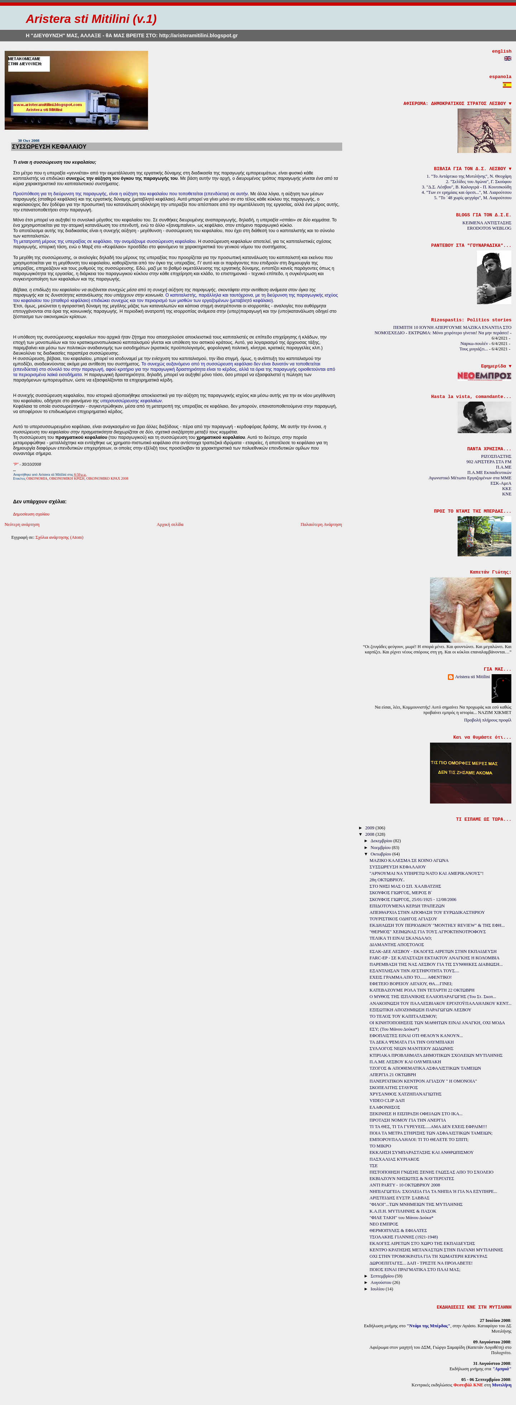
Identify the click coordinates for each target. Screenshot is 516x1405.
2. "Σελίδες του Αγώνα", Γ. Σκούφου (479, 181)
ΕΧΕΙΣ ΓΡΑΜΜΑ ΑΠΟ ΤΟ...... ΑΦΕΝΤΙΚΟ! (410, 977)
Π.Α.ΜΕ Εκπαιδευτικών (489, 472)
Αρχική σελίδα (170, 524)
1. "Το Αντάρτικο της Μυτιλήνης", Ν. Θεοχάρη (468, 176)
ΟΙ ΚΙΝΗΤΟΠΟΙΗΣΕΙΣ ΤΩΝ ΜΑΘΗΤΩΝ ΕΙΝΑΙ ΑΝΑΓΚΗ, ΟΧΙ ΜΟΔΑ (437, 1022)
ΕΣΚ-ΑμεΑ (501, 483)
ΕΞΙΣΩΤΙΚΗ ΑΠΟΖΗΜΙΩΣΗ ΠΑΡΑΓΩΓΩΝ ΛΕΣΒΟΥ (420, 1009)
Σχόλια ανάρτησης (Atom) (59, 537)
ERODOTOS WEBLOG (489, 228)
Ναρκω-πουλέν (474, 343)
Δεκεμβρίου (382, 840)
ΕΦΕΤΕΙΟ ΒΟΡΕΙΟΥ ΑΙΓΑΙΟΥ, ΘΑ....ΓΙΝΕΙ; (410, 983)
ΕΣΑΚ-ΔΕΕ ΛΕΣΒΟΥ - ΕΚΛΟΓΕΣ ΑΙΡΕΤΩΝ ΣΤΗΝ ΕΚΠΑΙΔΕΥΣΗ (433, 951)
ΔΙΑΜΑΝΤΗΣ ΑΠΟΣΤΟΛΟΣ (396, 944)
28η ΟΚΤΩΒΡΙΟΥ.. (387, 879)
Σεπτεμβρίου (383, 1276)
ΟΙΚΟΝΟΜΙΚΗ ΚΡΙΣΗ (67, 478)
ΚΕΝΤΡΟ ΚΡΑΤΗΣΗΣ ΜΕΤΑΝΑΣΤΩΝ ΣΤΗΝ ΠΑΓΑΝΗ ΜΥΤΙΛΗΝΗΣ (436, 1249)
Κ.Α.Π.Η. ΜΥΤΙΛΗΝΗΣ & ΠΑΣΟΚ (402, 1211)
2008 (370, 834)
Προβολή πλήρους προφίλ (487, 720)
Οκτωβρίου (381, 854)
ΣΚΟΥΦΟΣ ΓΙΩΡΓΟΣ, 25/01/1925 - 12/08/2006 (412, 899)
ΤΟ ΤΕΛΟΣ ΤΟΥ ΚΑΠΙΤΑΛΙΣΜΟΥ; (403, 1016)
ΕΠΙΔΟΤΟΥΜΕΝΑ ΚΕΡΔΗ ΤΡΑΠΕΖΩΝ (407, 905)
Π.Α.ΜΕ (503, 467)
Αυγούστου (381, 1282)
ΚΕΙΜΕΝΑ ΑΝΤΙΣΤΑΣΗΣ (487, 222)
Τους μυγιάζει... (473, 348)
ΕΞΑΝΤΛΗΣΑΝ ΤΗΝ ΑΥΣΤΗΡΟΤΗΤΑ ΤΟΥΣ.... (414, 970)
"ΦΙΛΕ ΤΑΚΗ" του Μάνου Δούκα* (401, 1217)
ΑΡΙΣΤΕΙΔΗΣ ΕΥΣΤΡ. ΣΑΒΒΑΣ (399, 1197)
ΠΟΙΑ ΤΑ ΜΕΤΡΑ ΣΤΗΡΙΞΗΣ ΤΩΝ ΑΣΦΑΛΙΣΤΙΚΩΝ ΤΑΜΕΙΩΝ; (430, 1133)
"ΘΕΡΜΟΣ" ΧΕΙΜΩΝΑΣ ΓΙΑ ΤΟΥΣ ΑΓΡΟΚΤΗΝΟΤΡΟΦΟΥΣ (427, 931)
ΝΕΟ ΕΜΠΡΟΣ (383, 1224)
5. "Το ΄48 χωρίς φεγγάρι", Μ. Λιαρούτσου (473, 197)
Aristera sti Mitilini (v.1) (91, 18)
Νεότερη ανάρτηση (22, 524)
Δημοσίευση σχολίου (31, 514)
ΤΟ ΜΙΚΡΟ (380, 1146)
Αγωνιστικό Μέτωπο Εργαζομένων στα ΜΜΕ (470, 477)
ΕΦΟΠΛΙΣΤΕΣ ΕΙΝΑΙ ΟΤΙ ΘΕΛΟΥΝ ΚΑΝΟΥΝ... (416, 1035)
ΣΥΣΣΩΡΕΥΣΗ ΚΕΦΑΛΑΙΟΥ (49, 146)
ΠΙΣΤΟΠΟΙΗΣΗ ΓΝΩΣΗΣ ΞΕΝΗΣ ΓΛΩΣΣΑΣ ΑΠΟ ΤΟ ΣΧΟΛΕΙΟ (431, 1172)
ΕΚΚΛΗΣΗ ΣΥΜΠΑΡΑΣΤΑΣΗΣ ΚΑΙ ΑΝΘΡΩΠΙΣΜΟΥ (421, 1152)
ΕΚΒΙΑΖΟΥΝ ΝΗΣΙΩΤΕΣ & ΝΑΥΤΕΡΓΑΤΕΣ (411, 1178)
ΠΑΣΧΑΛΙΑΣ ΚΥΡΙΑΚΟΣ (394, 1159)
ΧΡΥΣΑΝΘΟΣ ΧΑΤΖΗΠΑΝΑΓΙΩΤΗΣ (405, 1094)
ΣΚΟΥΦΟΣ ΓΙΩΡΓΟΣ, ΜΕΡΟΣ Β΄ (401, 892)
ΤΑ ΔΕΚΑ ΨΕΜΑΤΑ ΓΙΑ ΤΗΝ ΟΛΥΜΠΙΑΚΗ (411, 1042)
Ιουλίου (378, 1288)
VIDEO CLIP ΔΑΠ (387, 1100)
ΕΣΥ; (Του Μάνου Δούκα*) (394, 1029)
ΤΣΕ (373, 1165)
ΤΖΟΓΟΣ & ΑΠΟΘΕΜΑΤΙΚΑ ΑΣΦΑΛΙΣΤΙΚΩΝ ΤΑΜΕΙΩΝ (425, 1068)
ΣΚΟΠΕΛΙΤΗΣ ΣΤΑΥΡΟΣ (393, 1087)
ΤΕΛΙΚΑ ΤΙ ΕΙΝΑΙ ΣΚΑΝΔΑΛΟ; (400, 938)
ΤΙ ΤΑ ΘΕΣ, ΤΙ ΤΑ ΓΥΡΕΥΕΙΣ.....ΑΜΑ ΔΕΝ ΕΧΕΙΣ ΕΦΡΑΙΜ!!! (428, 1126)
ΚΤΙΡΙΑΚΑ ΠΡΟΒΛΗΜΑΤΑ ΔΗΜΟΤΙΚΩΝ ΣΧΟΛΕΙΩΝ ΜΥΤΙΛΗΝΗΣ (435, 1055)
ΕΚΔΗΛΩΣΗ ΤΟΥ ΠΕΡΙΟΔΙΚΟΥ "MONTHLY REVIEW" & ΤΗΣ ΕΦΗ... (437, 925)
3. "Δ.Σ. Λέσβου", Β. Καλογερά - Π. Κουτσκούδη (467, 187)
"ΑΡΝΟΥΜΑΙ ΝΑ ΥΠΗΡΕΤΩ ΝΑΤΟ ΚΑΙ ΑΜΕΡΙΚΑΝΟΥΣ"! (426, 873)
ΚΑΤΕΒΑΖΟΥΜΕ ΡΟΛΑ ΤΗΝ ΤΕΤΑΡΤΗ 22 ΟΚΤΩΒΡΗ (421, 990)
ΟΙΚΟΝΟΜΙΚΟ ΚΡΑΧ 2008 (107, 478)
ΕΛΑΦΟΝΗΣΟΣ (384, 1107)
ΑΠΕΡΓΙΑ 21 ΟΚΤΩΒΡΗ (392, 1074)
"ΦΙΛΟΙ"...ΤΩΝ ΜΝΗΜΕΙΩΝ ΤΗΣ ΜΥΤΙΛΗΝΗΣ (416, 1204)
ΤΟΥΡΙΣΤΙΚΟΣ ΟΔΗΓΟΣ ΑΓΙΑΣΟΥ (403, 918)
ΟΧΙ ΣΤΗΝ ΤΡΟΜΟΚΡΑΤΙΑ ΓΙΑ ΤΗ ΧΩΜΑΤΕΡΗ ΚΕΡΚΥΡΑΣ (428, 1256)
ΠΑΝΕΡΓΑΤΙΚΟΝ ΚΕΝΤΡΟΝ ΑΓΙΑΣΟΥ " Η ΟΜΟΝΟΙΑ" (423, 1081)
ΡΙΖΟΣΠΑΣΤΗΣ (496, 456)
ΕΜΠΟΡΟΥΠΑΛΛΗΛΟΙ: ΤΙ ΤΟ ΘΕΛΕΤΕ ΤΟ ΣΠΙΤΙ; (418, 1139)
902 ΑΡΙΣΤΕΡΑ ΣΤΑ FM (489, 461)
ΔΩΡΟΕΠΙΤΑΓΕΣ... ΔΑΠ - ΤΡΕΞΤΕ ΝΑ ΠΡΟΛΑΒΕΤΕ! (421, 1263)
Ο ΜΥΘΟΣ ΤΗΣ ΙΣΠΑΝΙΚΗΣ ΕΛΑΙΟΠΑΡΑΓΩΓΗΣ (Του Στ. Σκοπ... (432, 996)
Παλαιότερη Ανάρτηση (321, 524)
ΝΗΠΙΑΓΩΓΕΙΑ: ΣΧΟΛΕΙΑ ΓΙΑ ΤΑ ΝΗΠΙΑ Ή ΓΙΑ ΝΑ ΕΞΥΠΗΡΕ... (433, 1191)
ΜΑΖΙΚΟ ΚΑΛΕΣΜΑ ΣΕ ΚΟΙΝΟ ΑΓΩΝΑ (409, 860)
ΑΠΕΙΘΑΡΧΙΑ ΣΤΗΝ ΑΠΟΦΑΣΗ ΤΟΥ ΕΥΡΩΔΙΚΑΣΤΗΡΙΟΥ (427, 912)
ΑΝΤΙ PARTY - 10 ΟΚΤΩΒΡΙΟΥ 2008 (404, 1185)
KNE (506, 494)
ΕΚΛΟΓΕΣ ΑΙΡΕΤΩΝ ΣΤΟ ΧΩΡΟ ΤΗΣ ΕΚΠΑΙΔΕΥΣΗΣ (422, 1243)
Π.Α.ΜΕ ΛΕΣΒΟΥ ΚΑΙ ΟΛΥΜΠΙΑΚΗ (405, 1061)
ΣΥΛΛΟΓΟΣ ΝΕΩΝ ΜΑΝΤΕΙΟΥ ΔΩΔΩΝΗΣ (411, 1048)
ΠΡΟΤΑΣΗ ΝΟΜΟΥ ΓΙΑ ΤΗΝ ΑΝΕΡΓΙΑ (407, 1120)
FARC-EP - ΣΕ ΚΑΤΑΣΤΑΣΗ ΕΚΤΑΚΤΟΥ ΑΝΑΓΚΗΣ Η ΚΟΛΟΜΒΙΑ (434, 957)
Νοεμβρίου (381, 847)
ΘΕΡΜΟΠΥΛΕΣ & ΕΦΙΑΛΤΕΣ (398, 1230)
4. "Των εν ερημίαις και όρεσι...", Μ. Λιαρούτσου (467, 192)
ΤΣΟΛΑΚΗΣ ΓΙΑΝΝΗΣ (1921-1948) (403, 1236)
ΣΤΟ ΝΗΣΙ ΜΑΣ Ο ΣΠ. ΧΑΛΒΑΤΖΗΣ (405, 886)
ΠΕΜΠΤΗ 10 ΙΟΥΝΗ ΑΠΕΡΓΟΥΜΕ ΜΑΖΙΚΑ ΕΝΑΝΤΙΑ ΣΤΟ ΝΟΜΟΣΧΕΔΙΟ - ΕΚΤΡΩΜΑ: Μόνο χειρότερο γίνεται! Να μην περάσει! (442, 330)
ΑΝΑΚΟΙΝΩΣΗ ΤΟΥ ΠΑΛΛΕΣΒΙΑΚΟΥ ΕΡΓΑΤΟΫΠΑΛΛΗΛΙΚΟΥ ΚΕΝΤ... (440, 1003)
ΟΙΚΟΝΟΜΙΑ (37, 478)
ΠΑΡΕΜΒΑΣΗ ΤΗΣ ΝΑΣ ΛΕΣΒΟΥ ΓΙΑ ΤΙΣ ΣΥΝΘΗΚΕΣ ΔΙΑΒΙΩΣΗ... (436, 964)
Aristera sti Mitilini (472, 676)
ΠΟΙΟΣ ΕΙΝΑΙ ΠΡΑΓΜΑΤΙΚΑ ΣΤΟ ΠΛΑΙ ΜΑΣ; (414, 1269)
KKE (506, 488)
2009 (370, 827)
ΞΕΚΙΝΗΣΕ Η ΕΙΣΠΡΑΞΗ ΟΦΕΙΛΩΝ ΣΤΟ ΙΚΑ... (416, 1113)
